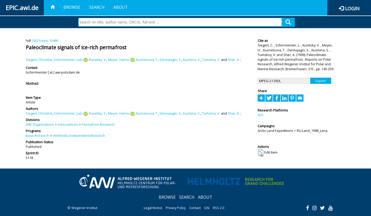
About (120, 7)
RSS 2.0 (218, 207)
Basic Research (37, 135)
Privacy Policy (176, 207)
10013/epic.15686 (44, 40)
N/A (260, 115)
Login (352, 8)
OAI (206, 207)
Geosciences (68, 124)
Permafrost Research (98, 124)
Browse (71, 7)
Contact (195, 207)
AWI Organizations (40, 124)
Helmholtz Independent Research (79, 135)
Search (97, 7)
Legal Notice (153, 207)
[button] (261, 153)
